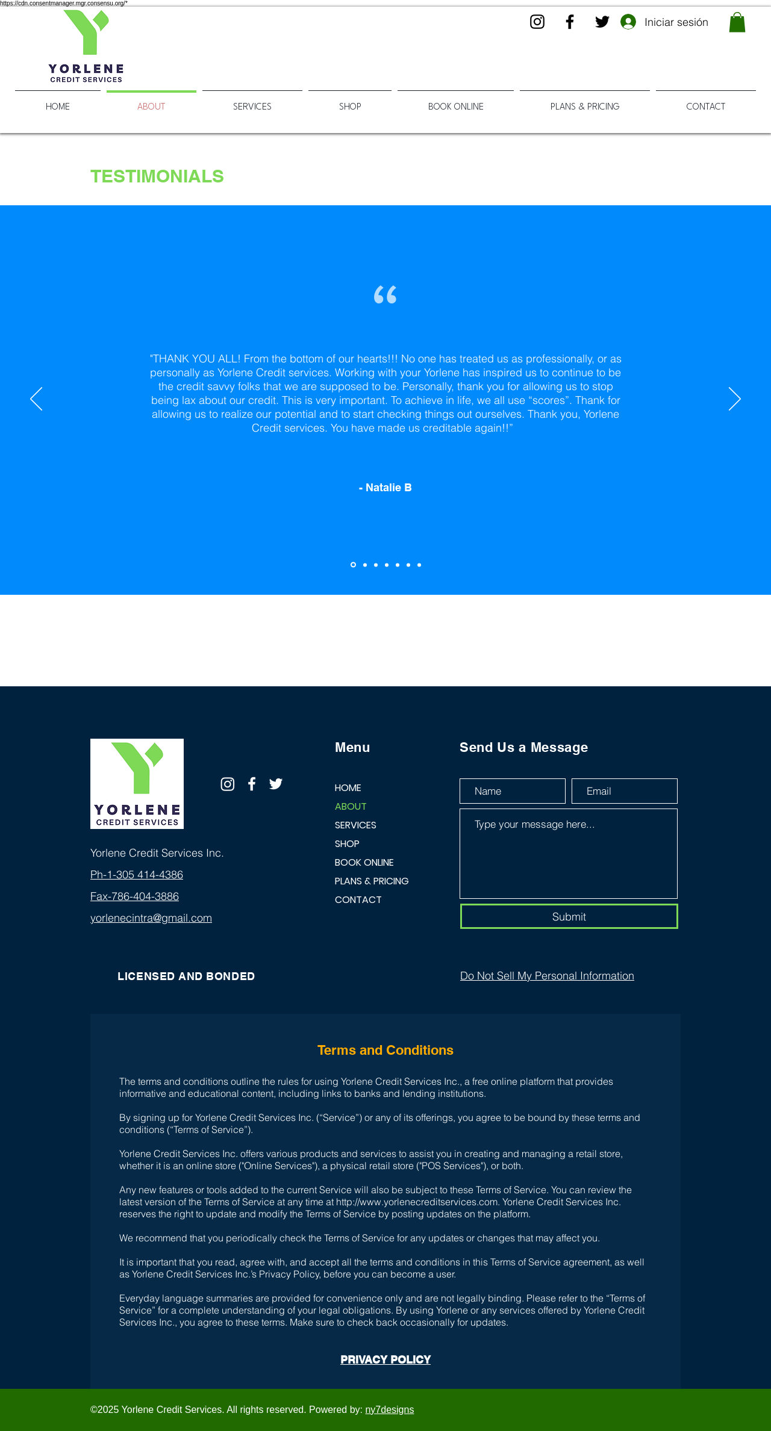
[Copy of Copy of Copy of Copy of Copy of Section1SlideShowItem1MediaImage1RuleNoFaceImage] (408, 565)
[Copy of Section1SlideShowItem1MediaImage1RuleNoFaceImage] (365, 565)
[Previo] (36, 399)
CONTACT (358, 900)
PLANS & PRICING (372, 881)
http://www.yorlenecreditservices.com (417, 1202)
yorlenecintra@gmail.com (151, 918)
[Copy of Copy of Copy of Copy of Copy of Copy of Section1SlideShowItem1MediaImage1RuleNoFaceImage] (419, 565)
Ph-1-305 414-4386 (136, 874)
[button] (737, 22)
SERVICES (355, 825)
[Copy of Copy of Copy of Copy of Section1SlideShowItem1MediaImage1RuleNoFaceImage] (397, 565)
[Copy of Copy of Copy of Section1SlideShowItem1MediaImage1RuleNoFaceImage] (387, 565)
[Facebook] (569, 21)
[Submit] (569, 916)
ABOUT (351, 806)
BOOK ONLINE (364, 862)
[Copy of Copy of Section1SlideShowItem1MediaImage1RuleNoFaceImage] (376, 565)
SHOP (347, 844)
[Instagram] (537, 21)
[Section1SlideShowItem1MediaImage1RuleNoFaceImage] (353, 565)
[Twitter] (602, 21)
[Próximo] (735, 399)
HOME (348, 788)
